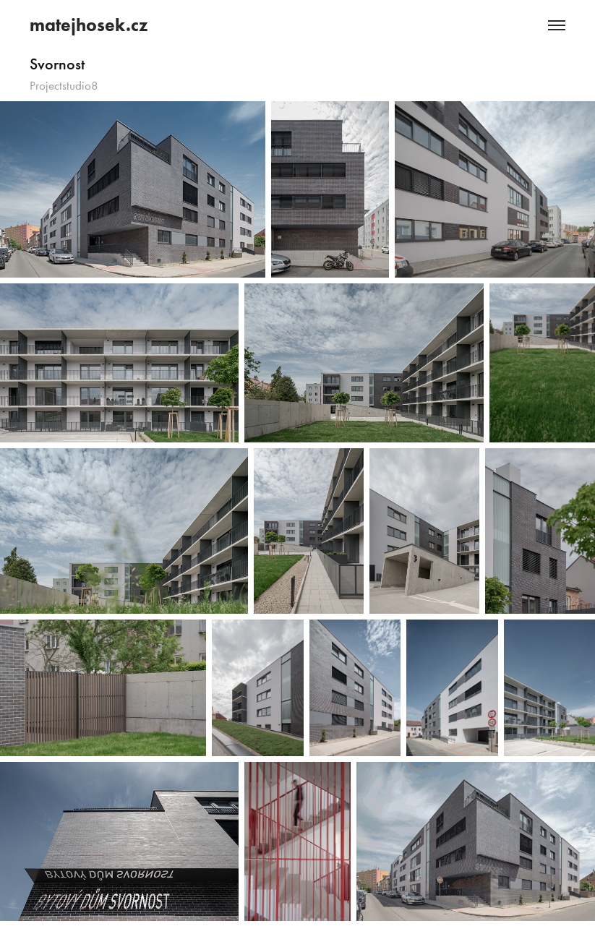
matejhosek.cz (88, 25)
